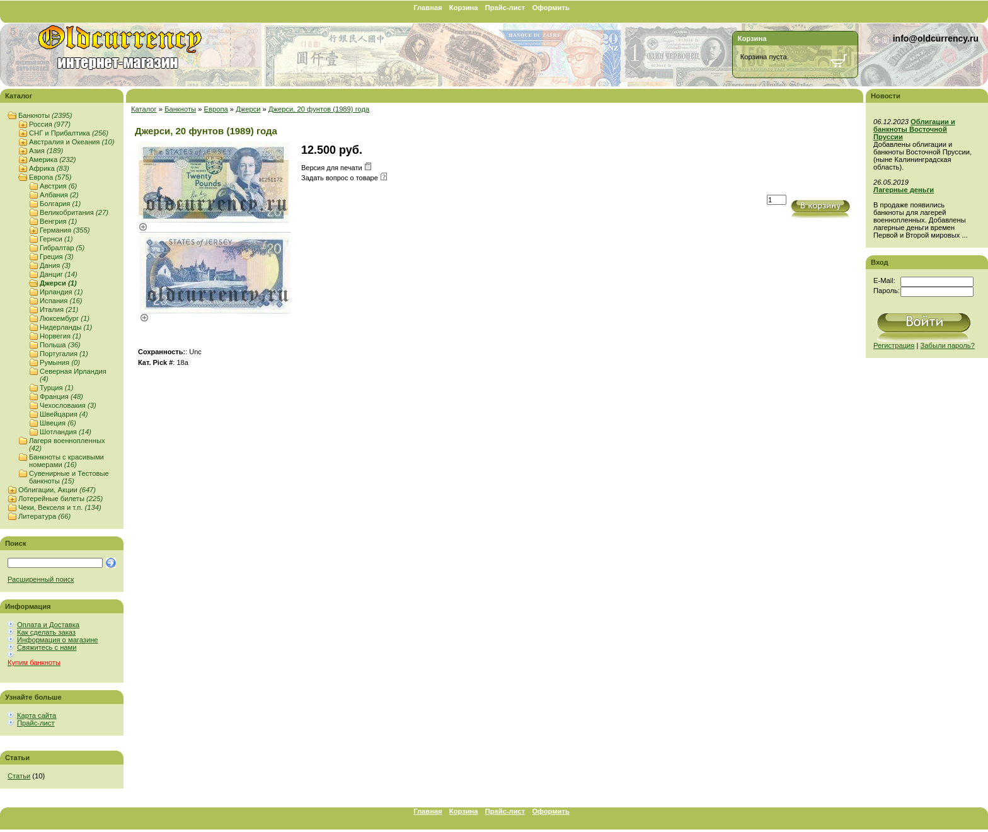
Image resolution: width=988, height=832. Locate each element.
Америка (52, 159)
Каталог (144, 109)
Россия (50, 124)
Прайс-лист (505, 7)
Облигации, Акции (57, 490)
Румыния (60, 362)
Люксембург (64, 318)
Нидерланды (66, 327)
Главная (427, 7)
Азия (46, 150)
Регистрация (893, 345)
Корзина (463, 7)
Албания (59, 195)
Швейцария (64, 414)
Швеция (58, 423)
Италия (59, 309)
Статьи (19, 776)
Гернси (56, 239)
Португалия (64, 353)
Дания (55, 265)
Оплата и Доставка (48, 624)
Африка (49, 168)
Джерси (58, 283)
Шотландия (65, 432)
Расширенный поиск (41, 579)
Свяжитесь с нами (46, 647)
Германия (64, 230)
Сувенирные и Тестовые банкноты (69, 477)
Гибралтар (62, 247)
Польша (60, 345)
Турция (56, 387)
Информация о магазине (57, 640)
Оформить (550, 7)
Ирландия (61, 292)
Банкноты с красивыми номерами (66, 460)
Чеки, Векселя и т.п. (59, 507)
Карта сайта (36, 715)
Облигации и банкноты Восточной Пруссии (914, 129)
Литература (44, 516)
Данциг (59, 274)
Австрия (58, 186)
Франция (61, 396)
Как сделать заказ (46, 632)
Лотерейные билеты (60, 498)
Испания (61, 300)
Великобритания (74, 212)
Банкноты (45, 115)
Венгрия (58, 221)
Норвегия (60, 336)
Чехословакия (68, 405)
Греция (56, 256)
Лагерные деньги (903, 190)
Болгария (60, 203)
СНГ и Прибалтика (68, 133)
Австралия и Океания (71, 142)
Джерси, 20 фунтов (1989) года (318, 109)
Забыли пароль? (948, 345)
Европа (50, 177)
